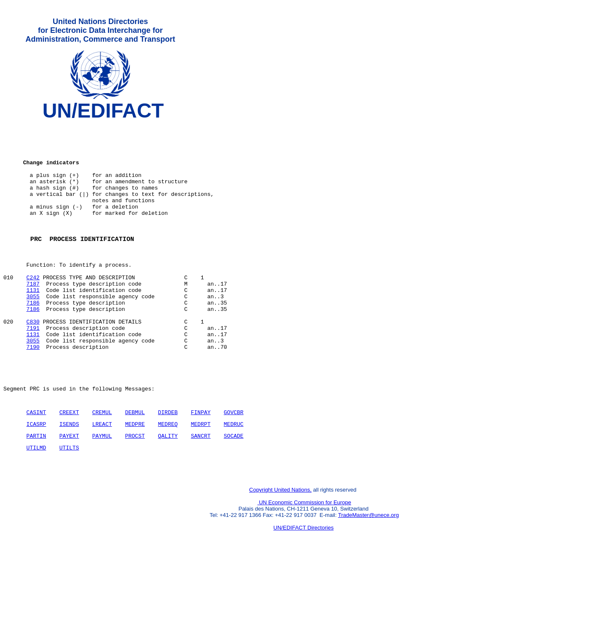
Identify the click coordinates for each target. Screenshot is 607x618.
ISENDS (69, 476)
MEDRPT (201, 476)
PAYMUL (102, 489)
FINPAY (201, 463)
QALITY (168, 489)
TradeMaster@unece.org (368, 574)
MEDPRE (135, 476)
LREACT (102, 476)
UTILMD (36, 502)
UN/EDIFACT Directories (304, 586)
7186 (33, 337)
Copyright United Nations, (280, 549)
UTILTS (69, 502)
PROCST (135, 489)
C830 (33, 360)
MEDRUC (234, 476)
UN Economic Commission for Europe (305, 561)
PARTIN (36, 489)
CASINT (36, 463)
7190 (33, 390)
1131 (33, 322)
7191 (33, 368)
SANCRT (201, 489)
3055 (33, 330)
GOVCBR (234, 463)
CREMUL (102, 463)
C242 (33, 307)
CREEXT (69, 463)
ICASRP (36, 476)
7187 (33, 314)
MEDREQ (168, 476)
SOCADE (234, 489)
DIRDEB (168, 463)
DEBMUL (135, 463)
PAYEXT (69, 489)
